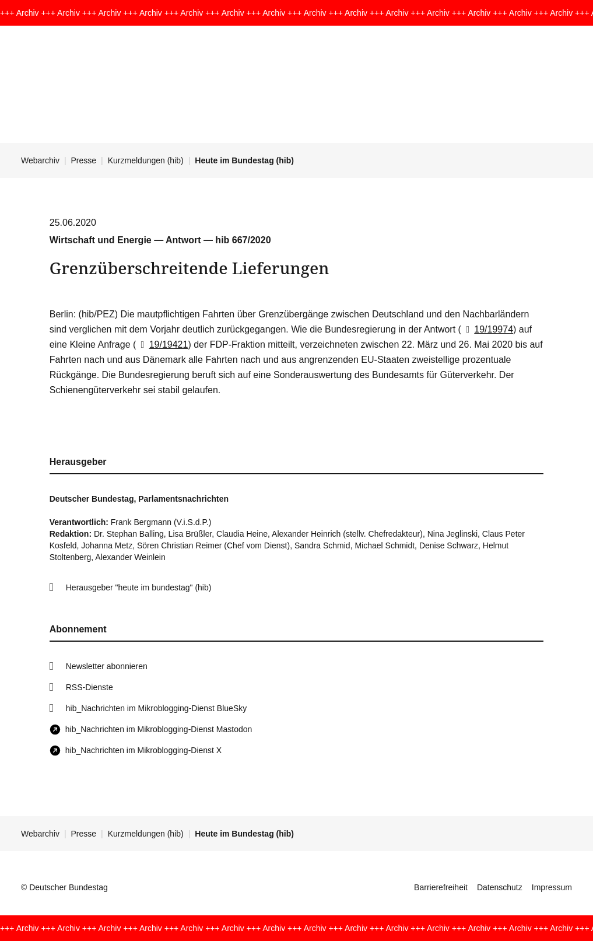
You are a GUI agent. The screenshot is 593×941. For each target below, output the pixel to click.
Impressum (552, 887)
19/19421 (162, 344)
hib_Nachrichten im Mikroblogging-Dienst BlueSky (156, 708)
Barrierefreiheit (441, 887)
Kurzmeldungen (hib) (146, 160)
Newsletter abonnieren (107, 666)
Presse (84, 160)
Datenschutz (499, 887)
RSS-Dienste (89, 687)
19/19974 (487, 329)
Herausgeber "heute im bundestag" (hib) (139, 587)
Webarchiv (40, 160)
